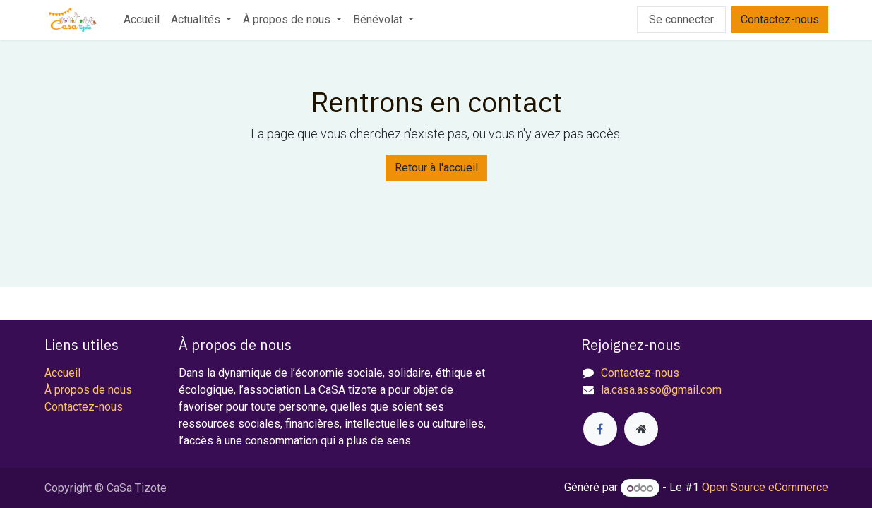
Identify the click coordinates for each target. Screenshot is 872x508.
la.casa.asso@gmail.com (661, 390)
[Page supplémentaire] (641, 429)
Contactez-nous (780, 19)
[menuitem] (141, 20)
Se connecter (681, 19)
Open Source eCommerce (765, 488)
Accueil (62, 373)
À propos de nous (88, 390)
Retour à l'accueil (436, 167)
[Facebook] (600, 429)
